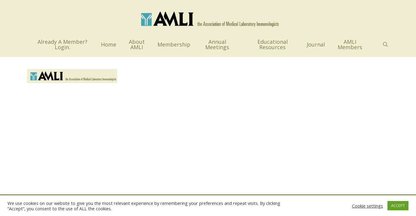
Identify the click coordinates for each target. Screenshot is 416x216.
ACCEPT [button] (398, 205)
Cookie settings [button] (367, 205)
